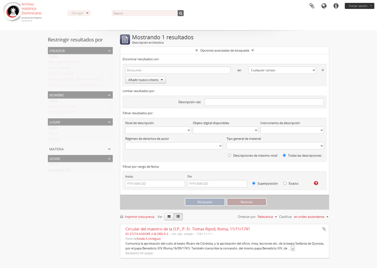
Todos (53, 57)
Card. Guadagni (60, 69)
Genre (54, 158)
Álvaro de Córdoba (62, 107)
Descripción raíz (189, 102)
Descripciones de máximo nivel (252, 155)
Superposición (265, 183)
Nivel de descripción (139, 123)
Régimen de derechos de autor (147, 138)
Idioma (324, 6)
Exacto (290, 183)
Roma (53, 134)
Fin (190, 176)
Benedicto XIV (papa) (64, 63)
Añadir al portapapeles (324, 229)
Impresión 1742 (60, 171)
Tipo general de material (243, 138)
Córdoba (55, 140)
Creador (57, 50)
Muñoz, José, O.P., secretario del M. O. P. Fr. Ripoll (84, 86)
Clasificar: (286, 216)
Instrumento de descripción (280, 123)
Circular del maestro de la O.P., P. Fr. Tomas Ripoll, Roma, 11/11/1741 (188, 229)
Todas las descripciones (302, 155)
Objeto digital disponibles (211, 123)
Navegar (78, 13)
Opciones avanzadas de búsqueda (224, 50)
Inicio (129, 176)
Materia (56, 148)
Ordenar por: (247, 216)
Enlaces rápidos (336, 6)
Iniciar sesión (358, 6)
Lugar (54, 121)
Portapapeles (312, 6)
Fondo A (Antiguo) (149, 239)
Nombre (56, 94)
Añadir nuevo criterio (145, 80)
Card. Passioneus (61, 74)
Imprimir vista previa (137, 216)
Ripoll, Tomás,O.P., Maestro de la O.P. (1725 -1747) (84, 80)
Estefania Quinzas (61, 113)
